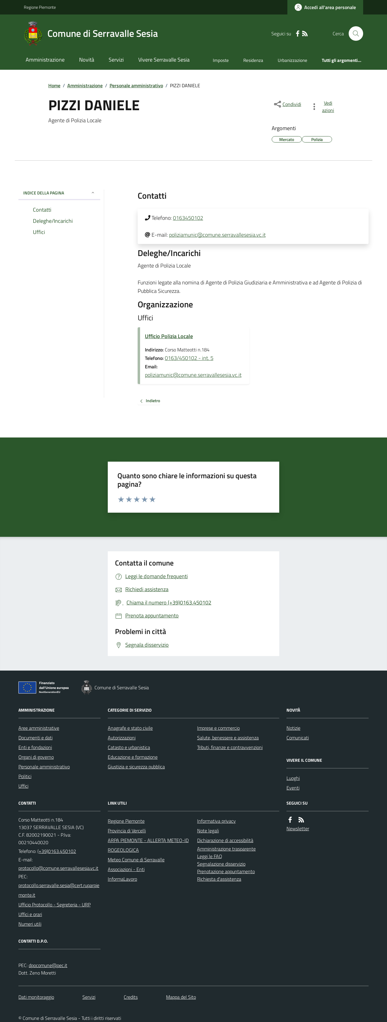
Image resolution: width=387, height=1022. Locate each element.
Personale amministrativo (136, 85)
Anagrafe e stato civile (130, 728)
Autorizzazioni (122, 737)
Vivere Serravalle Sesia (164, 60)
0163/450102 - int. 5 (189, 358)
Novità (86, 60)
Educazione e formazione (133, 757)
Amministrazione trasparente (226, 848)
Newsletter (297, 828)
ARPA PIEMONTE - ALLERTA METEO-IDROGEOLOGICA (148, 845)
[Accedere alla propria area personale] (325, 7)
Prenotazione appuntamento (226, 871)
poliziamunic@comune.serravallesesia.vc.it (217, 235)
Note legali (208, 830)
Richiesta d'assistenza (219, 879)
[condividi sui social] (287, 104)
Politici (24, 776)
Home (54, 85)
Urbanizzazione (292, 60)
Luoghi (293, 778)
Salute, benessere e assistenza (228, 737)
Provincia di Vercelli (127, 830)
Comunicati (297, 737)
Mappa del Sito (181, 997)
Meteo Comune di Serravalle (136, 859)
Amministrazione (45, 60)
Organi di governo (36, 757)
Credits (131, 997)
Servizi (116, 60)
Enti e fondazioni (35, 747)
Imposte (221, 60)
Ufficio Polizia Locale (169, 336)
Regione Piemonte (40, 7)
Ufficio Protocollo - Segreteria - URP (54, 904)
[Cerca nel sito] (353, 33)
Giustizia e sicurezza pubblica (136, 766)
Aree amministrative (38, 728)
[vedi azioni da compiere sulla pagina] (324, 106)
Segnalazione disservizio (221, 863)
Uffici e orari (30, 914)
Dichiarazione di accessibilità (225, 840)
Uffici (23, 786)
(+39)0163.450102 (56, 851)
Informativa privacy (216, 821)
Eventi (292, 787)
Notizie (293, 728)
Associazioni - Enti (126, 869)
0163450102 (188, 218)
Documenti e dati (35, 737)
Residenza (253, 60)
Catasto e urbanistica (129, 747)
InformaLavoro (122, 879)
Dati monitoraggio (36, 997)
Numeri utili (29, 923)
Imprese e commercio (218, 728)
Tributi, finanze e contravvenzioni (230, 747)
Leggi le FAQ (209, 856)
